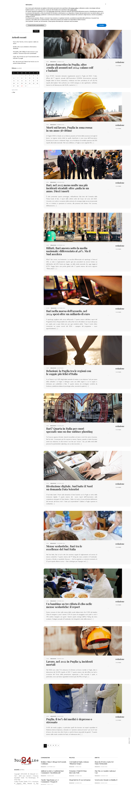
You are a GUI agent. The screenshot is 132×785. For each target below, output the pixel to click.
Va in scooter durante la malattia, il (106, 757)
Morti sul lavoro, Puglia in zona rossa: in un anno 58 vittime (67, 125)
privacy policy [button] (74, 8)
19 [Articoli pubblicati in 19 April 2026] (37, 81)
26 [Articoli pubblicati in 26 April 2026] (37, 83)
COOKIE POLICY (36, 780)
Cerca (36, 31)
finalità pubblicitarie (35, 14)
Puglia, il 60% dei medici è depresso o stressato (69, 699)
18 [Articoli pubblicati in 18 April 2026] (33, 81)
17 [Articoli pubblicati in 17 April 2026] (29, 81)
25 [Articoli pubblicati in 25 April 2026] (33, 83)
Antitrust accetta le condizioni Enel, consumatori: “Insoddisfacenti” (52, 749)
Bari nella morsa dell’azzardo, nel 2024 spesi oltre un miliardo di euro (68, 300)
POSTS (119, 65)
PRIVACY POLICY (27, 780)
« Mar (13, 92)
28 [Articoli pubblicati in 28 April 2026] (18, 86)
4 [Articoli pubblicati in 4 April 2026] (33, 75)
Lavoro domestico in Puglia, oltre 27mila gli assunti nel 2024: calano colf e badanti (67, 66)
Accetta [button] (101, 25)
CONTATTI (44, 780)
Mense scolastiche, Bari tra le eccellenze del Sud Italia (67, 533)
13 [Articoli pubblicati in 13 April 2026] (13, 81)
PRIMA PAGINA (17, 780)
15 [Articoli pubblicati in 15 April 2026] (21, 81)
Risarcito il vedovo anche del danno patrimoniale (104, 740)
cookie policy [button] (73, 9)
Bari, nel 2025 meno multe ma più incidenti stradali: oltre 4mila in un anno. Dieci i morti (68, 182)
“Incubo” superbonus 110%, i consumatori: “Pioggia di (50, 758)
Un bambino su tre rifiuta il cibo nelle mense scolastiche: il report (68, 590)
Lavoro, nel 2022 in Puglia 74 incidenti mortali (69, 645)
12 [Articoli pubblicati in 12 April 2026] (37, 78)
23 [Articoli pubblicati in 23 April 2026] (25, 83)
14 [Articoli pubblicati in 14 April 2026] (17, 81)
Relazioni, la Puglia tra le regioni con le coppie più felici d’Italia (69, 360)
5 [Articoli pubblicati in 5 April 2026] (37, 75)
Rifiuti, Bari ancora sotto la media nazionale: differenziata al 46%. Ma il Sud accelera (68, 241)
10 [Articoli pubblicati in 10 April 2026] (29, 78)
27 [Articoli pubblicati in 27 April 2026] (13, 86)
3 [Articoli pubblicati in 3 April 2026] (29, 75)
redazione (53, 61)
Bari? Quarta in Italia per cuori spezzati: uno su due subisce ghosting (69, 416)
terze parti (51, 11)
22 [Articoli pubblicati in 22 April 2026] (22, 83)
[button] (105, 4)
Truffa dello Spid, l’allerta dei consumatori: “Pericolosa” (50, 767)
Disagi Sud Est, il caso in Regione (80, 757)
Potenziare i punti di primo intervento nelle (78, 749)
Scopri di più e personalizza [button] (36, 25)
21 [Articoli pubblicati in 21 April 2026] (17, 83)
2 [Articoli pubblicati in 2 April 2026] (25, 75)
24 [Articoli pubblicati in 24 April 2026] (29, 83)
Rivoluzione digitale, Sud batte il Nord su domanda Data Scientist (66, 473)
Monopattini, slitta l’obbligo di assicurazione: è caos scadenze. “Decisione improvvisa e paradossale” (25, 52)
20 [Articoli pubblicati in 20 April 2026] (14, 83)
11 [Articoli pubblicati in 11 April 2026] (33, 78)
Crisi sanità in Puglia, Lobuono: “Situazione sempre (79, 740)
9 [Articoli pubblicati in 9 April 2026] (25, 78)
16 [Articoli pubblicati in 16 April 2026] (25, 81)
